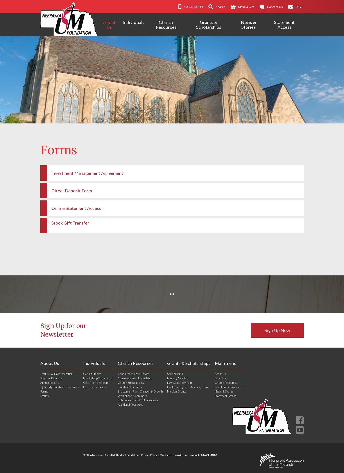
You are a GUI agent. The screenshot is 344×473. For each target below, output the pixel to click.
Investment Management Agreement (87, 173)
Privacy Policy (149, 455)
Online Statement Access (76, 208)
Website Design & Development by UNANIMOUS (188, 455)
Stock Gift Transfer (70, 222)
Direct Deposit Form (71, 190)
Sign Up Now (277, 330)
